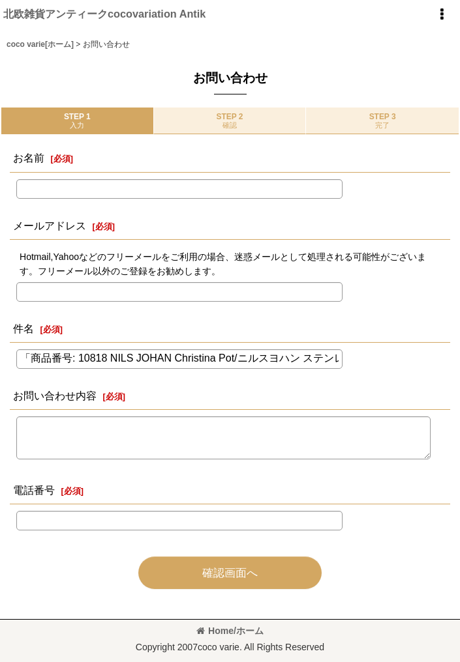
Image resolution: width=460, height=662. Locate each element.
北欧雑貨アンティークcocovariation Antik (104, 14)
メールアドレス (49, 225)
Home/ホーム (230, 631)
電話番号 (34, 490)
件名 (23, 328)
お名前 (28, 158)
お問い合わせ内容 (55, 395)
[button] (441, 14)
